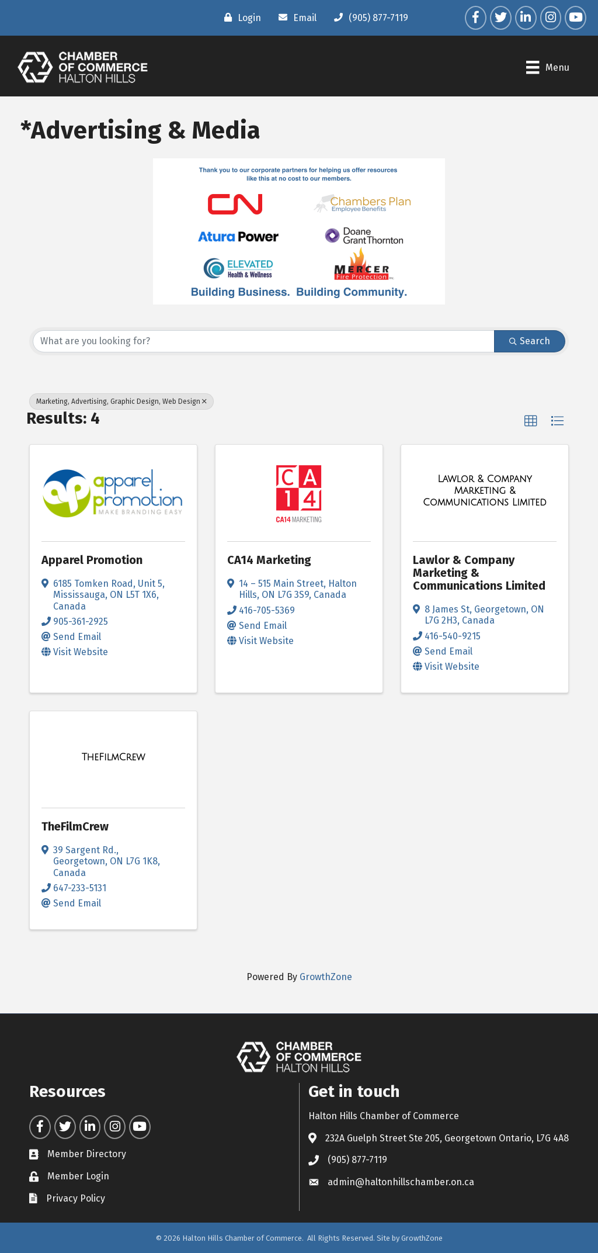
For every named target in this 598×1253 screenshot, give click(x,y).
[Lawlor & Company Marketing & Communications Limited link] (485, 490)
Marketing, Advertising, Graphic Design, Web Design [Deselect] (121, 401)
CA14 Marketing (269, 560)
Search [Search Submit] (529, 341)
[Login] (239, 17)
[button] (531, 421)
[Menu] (547, 67)
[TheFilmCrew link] (113, 757)
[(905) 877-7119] (368, 17)
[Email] (295, 17)
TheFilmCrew (75, 826)
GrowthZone (326, 976)
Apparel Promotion (91, 560)
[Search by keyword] (264, 341)
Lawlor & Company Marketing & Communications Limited (479, 573)
